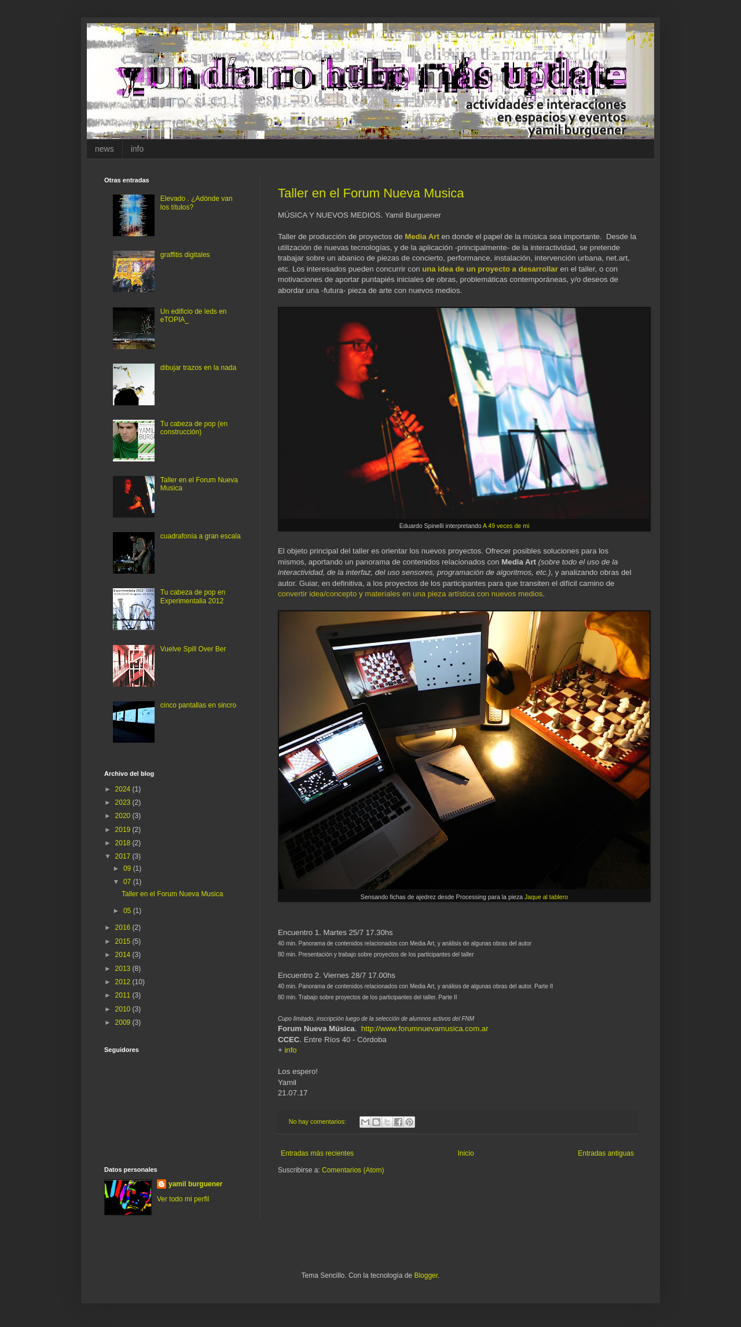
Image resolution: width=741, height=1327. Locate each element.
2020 (124, 816)
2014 (124, 955)
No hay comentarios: (318, 1121)
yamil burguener (195, 1184)
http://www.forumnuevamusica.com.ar (425, 1028)
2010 (124, 1009)
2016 (124, 927)
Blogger (426, 1275)
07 (128, 882)
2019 (124, 830)
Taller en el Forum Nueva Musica (371, 193)
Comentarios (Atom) (353, 1170)
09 (128, 868)
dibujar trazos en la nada (198, 368)
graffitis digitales (185, 255)
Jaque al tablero (546, 896)
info (137, 148)
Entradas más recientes (317, 1153)
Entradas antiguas (606, 1153)
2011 (124, 995)
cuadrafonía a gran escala (200, 536)
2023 (124, 802)
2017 (124, 856)
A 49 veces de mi (506, 525)
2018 (124, 843)
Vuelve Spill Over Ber (193, 649)
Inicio (466, 1153)
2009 (124, 1022)
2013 (124, 969)
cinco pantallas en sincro (198, 705)
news (104, 148)
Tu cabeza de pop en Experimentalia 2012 (192, 596)
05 (128, 911)
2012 (124, 982)
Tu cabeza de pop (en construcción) (194, 428)
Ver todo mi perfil (183, 1199)
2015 (124, 941)
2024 (124, 789)
